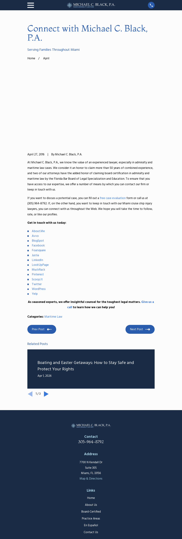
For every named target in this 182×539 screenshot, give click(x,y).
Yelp (35, 239)
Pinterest (38, 219)
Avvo (35, 181)
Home (91, 443)
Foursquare (39, 195)
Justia (35, 200)
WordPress (39, 234)
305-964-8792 (91, 386)
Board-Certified (91, 456)
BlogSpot (38, 185)
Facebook (38, 190)
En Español (91, 470)
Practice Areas (91, 463)
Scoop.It (37, 224)
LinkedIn (37, 205)
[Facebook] (87, 496)
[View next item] (46, 339)
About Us (91, 450)
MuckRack (38, 215)
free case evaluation (113, 143)
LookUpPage (40, 210)
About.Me (38, 176)
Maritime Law (53, 262)
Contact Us (91, 477)
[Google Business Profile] (95, 496)
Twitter (37, 229)
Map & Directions (91, 423)
